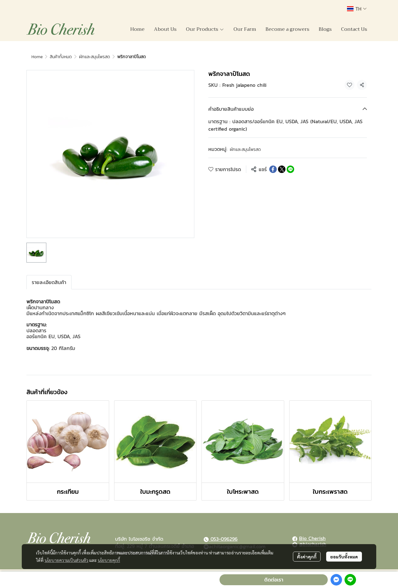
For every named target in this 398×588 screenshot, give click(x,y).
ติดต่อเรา (273, 579)
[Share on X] (281, 169)
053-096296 (223, 539)
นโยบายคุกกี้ (109, 560)
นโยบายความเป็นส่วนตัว (66, 560)
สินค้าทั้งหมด (61, 57)
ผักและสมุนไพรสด (94, 57)
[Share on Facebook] (273, 169)
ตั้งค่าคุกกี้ (307, 556)
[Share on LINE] (290, 169)
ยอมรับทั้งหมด (344, 556)
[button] (357, 8)
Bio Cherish (312, 538)
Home (37, 57)
